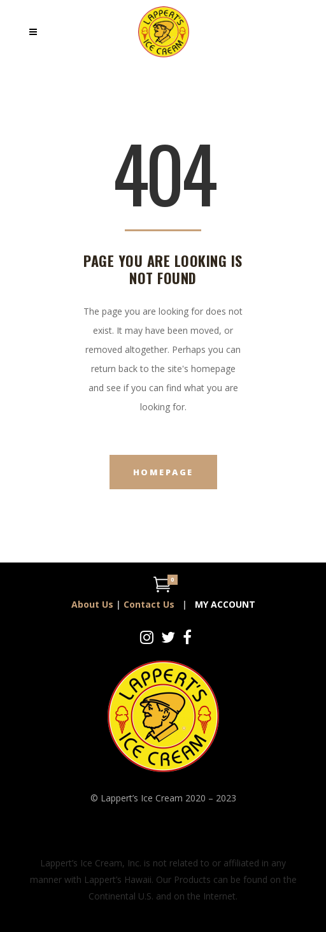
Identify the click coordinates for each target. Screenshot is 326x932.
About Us (92, 604)
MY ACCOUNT (225, 604)
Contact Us (149, 604)
